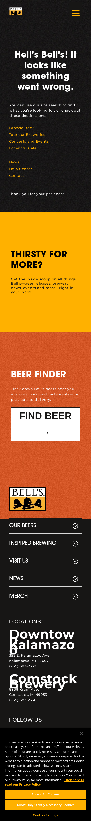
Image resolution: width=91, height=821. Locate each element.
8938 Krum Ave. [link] (24, 689)
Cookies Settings (45, 815)
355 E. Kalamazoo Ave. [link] (30, 655)
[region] (45, 774)
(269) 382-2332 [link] (22, 666)
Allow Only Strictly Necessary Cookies (45, 805)
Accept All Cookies (45, 794)
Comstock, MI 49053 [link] (28, 694)
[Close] (81, 733)
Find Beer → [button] (45, 424)
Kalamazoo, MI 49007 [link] (29, 661)
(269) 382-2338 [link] (23, 700)
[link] (15, 11)
